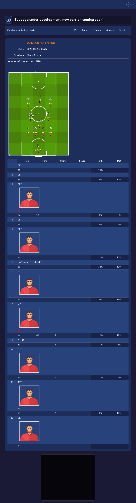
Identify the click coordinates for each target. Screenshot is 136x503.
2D (75, 30)
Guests (110, 30)
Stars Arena (34, 55)
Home (97, 30)
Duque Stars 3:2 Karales (41, 42)
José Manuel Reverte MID (29, 262)
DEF (20, 174)
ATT (20, 340)
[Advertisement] (68, 477)
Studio (122, 30)
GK (19, 165)
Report (85, 30)
